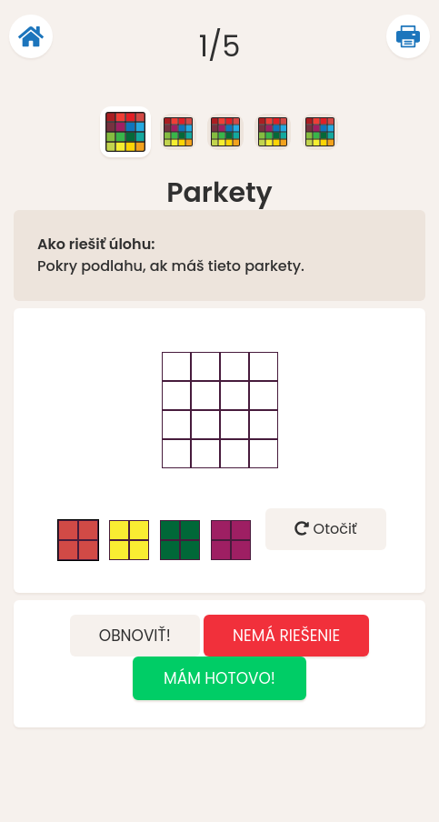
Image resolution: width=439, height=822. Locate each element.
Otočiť (325, 528)
